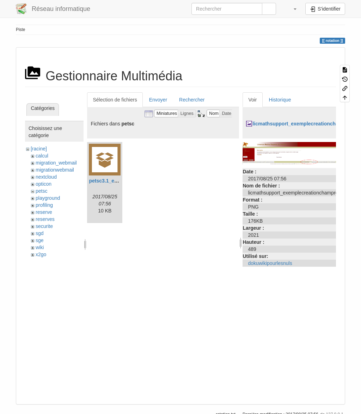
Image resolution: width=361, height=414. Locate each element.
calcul (42, 156)
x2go (41, 254)
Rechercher (191, 100)
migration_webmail (56, 163)
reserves (45, 219)
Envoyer (158, 100)
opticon (43, 184)
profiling (44, 205)
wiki (40, 247)
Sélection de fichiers (115, 100)
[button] (291, 9)
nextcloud (46, 177)
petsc (41, 191)
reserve (44, 212)
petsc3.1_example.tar (114, 181)
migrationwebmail (55, 170)
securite (44, 226)
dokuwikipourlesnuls (270, 263)
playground (48, 198)
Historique (280, 100)
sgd (40, 233)
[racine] (39, 149)
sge (40, 240)
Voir (252, 100)
